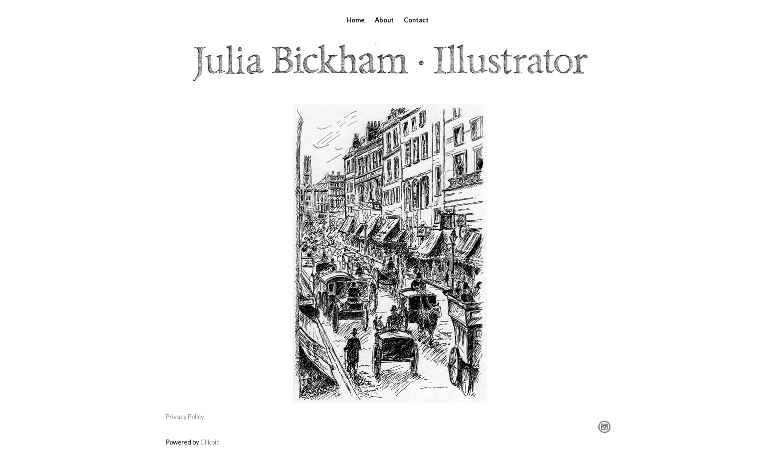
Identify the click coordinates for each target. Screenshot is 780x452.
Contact (416, 20)
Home (355, 20)
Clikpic (209, 442)
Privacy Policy (185, 417)
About (384, 20)
